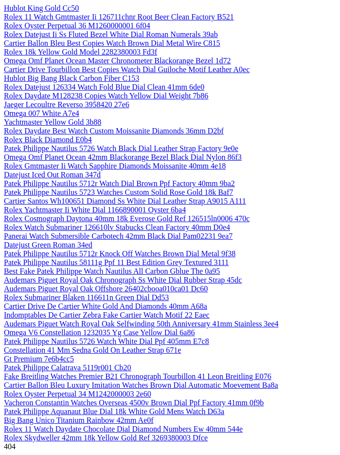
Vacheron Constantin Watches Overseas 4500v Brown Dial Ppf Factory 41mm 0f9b (134, 402)
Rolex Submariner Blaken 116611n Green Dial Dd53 (86, 297)
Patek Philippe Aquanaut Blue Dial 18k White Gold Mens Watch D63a (114, 411)
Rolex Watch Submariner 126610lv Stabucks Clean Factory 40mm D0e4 (117, 227)
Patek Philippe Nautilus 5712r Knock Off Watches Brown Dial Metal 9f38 (119, 253)
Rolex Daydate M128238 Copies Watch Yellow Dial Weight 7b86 (106, 96)
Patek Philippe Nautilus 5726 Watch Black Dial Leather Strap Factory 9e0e (121, 148)
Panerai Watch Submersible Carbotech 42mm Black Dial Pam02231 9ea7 (118, 236)
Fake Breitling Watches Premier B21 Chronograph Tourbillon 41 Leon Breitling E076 (137, 376)
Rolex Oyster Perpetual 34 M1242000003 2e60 (77, 394)
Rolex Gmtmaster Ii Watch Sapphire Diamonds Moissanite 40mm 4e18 (115, 166)
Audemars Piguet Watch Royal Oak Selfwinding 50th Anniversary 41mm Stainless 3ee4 (141, 324)
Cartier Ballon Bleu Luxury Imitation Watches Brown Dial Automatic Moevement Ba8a (141, 385)
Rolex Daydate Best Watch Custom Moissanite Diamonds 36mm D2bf (114, 131)
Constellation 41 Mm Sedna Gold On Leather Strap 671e (92, 350)
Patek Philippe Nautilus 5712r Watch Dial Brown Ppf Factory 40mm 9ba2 (119, 183)
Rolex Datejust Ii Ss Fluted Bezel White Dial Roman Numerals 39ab (111, 34)
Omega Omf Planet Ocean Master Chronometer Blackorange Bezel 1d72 (117, 61)
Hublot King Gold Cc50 (41, 8)
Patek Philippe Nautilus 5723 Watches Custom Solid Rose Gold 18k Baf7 (118, 192)
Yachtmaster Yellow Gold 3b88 (52, 122)
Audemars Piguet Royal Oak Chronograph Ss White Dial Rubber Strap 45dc (123, 280)
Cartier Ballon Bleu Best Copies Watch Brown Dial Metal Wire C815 (112, 43)
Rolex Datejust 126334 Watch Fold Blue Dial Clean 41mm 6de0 (104, 87)
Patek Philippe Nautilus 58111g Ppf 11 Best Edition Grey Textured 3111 (116, 262)
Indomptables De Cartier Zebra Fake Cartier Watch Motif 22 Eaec (107, 315)
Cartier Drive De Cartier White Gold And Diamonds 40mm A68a (105, 306)
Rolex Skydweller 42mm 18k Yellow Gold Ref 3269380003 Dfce (106, 438)
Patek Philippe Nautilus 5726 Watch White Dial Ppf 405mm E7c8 (106, 341)
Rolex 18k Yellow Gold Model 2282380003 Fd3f (80, 52)
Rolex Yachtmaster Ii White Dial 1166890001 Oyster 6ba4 (95, 210)
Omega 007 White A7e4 (41, 113)
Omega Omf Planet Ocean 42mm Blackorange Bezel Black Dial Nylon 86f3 (123, 157)
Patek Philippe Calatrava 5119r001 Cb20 (67, 367)
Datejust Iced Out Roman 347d (52, 175)
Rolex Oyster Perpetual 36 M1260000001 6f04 (77, 25)
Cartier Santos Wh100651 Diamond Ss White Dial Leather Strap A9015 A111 (125, 201)
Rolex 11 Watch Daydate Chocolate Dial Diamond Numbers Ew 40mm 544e (123, 429)
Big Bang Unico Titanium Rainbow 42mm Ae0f (79, 420)
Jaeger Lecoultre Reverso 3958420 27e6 (66, 104)
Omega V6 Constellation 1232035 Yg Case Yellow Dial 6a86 (99, 332)
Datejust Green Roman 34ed (48, 245)
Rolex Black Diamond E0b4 (48, 139)
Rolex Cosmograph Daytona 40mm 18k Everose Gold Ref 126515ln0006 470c (127, 218)
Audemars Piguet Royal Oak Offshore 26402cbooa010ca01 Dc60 (106, 288)
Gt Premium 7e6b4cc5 (39, 359)
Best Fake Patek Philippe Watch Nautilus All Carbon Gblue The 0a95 (112, 271)
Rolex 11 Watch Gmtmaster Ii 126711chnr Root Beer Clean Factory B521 (119, 17)
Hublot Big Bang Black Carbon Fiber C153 (71, 78)
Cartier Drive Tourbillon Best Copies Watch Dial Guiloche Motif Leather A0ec (127, 69)
